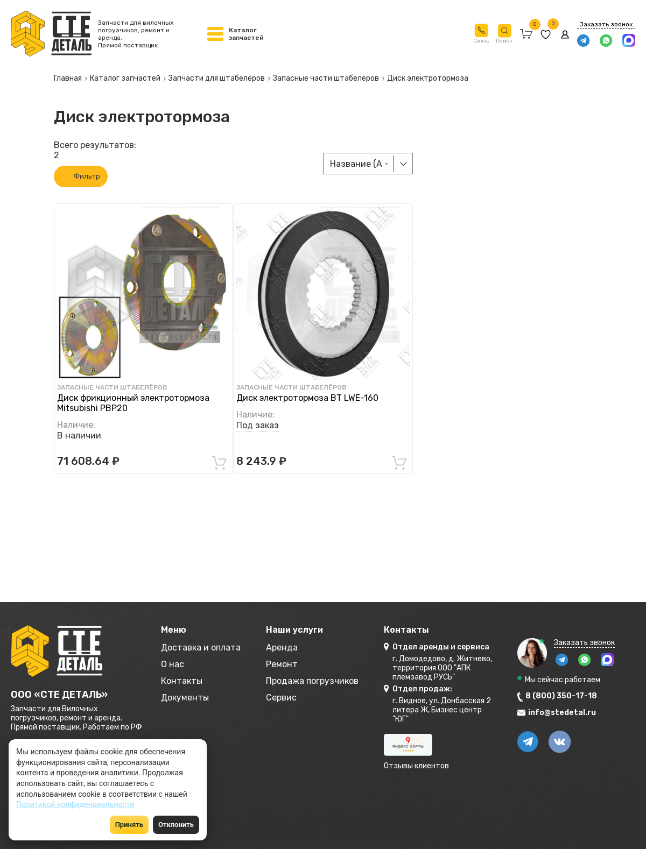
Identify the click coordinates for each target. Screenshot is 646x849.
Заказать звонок (606, 24)
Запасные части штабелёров (112, 387)
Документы (185, 697)
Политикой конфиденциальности (75, 804)
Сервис (281, 697)
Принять (129, 824)
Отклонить (176, 824)
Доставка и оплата (201, 647)
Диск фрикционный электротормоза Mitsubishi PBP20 (133, 403)
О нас (172, 664)
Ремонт (282, 664)
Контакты (181, 681)
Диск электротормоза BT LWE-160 (307, 398)
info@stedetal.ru (562, 712)
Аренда (282, 647)
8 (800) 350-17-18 (561, 696)
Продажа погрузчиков (312, 681)
